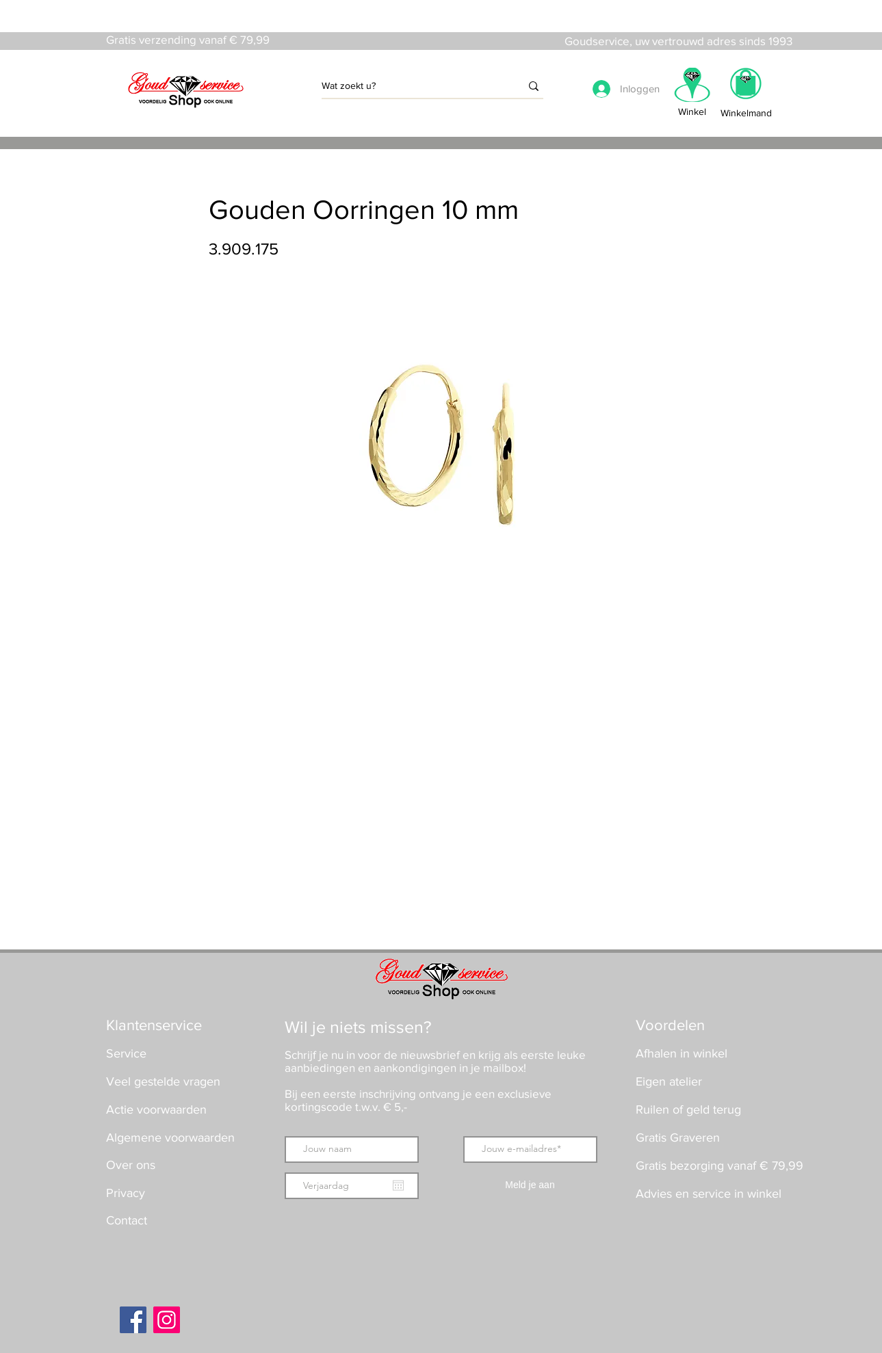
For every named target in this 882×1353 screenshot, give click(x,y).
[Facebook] (133, 1319)
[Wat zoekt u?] (411, 86)
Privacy (125, 1193)
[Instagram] (166, 1319)
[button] (745, 88)
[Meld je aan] (530, 1185)
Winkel (692, 111)
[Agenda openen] (398, 1185)
